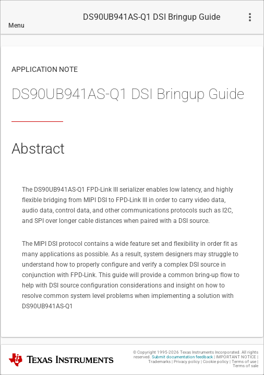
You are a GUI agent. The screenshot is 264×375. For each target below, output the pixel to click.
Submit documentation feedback (182, 357)
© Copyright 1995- (156, 352)
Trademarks (159, 361)
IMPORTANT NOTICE (236, 357)
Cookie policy (216, 361)
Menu (16, 25)
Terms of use (244, 361)
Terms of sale (245, 366)
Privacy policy (187, 361)
